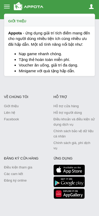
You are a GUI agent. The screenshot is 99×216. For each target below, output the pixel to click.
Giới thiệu (17, 21)
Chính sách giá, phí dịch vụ (72, 145)
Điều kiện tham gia (18, 167)
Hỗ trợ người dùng (68, 113)
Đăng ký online (15, 180)
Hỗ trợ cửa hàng (66, 106)
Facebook (11, 119)
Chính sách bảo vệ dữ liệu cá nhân (73, 133)
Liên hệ (9, 113)
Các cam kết (13, 174)
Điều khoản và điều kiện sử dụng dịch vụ (74, 121)
